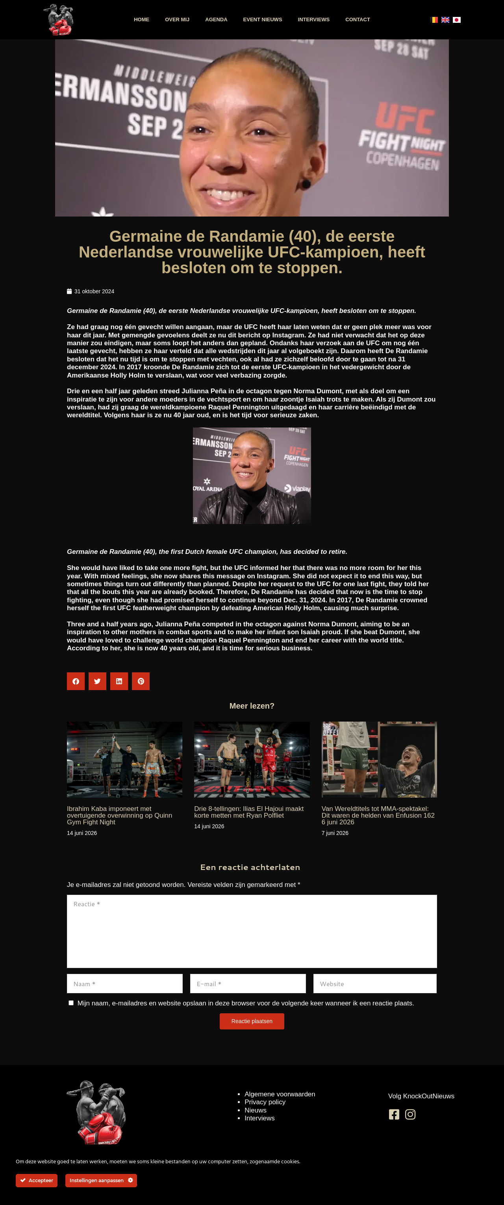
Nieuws (256, 1110)
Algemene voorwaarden (280, 1094)
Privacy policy (265, 1102)
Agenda (216, 19)
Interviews (314, 19)
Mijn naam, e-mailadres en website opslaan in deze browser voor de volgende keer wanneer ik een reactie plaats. (246, 1003)
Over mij (177, 19)
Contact (357, 19)
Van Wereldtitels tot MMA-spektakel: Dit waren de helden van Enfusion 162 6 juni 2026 (378, 815)
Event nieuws (262, 19)
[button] (76, 681)
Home (141, 19)
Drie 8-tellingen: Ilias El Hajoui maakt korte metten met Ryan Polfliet (249, 812)
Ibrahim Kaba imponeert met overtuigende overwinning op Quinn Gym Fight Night (119, 815)
